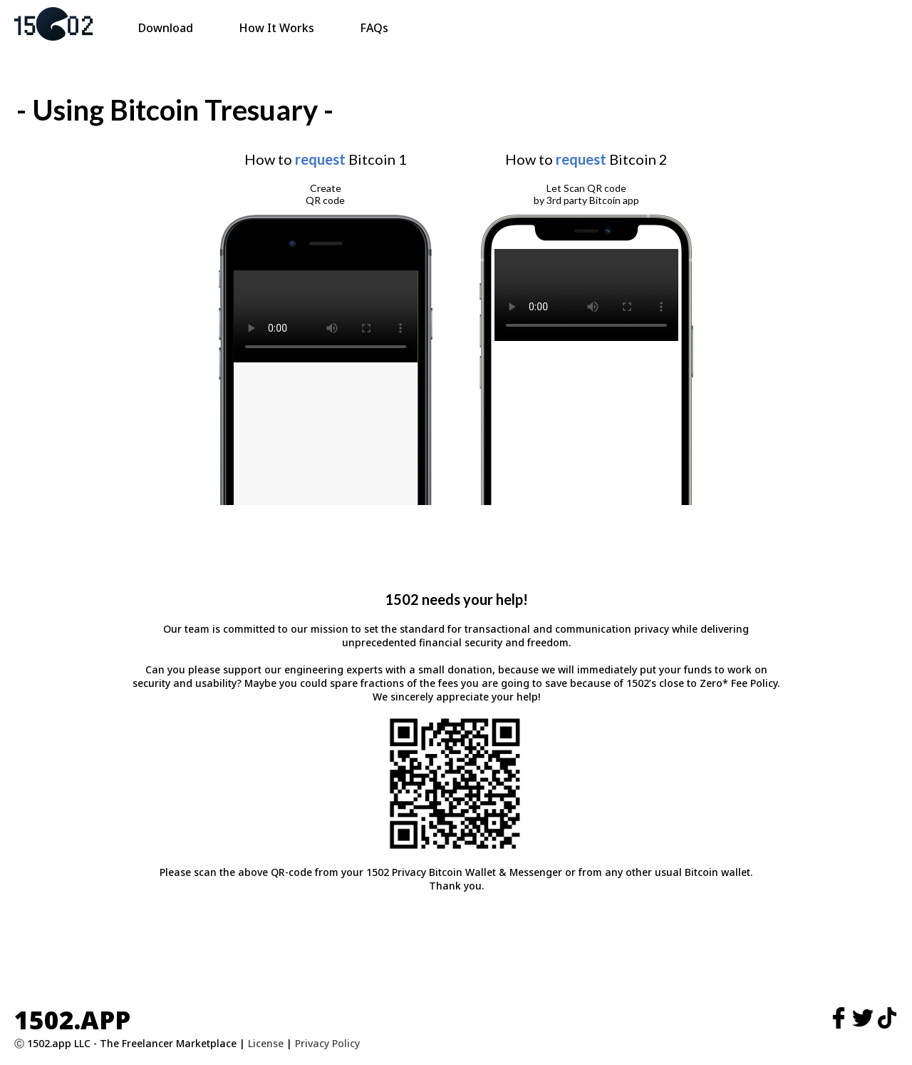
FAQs (374, 28)
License (266, 1043)
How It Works (276, 28)
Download (165, 28)
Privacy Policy (327, 1043)
